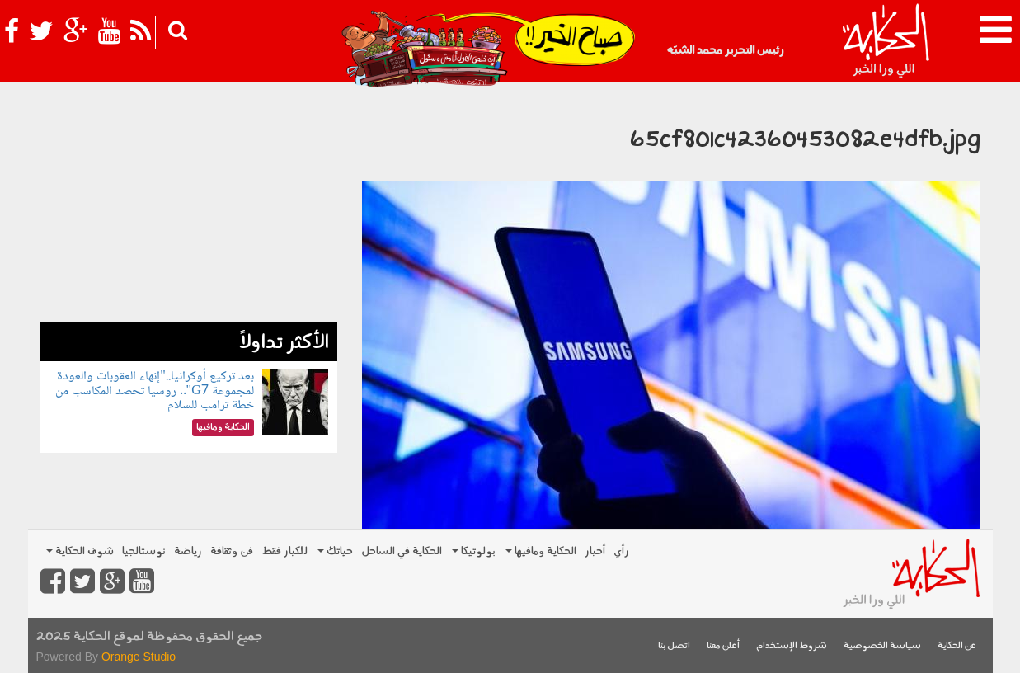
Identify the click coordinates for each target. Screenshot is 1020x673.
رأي (621, 551)
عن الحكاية (957, 646)
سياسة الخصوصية (882, 646)
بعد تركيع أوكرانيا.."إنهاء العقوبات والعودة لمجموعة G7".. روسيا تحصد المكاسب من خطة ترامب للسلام (154, 391)
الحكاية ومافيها (540, 551)
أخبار (595, 551)
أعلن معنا (723, 646)
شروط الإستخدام (791, 646)
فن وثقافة (231, 551)
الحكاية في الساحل (401, 551)
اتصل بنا (674, 646)
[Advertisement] (188, 206)
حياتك (335, 551)
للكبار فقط (284, 551)
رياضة (188, 551)
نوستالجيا (144, 551)
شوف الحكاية (80, 551)
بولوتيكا (474, 551)
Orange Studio (138, 656)
